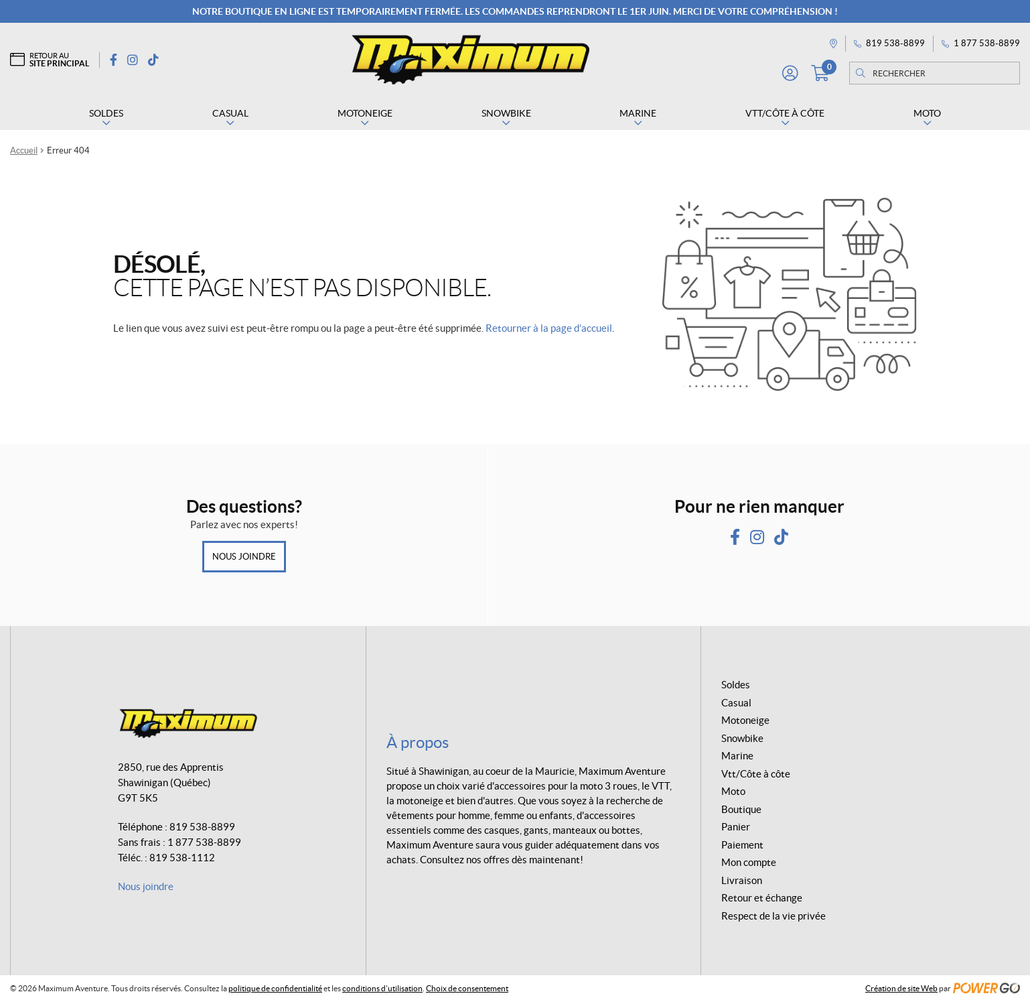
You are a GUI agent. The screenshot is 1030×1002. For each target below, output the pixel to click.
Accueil (24, 150)
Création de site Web (901, 988)
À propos (417, 742)
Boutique (741, 809)
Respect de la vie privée (773, 916)
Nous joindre (244, 557)
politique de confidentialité (275, 988)
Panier (735, 826)
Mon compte (748, 862)
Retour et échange (761, 897)
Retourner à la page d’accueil (549, 328)
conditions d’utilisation (382, 988)
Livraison (741, 880)
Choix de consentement (467, 988)
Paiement (742, 845)
